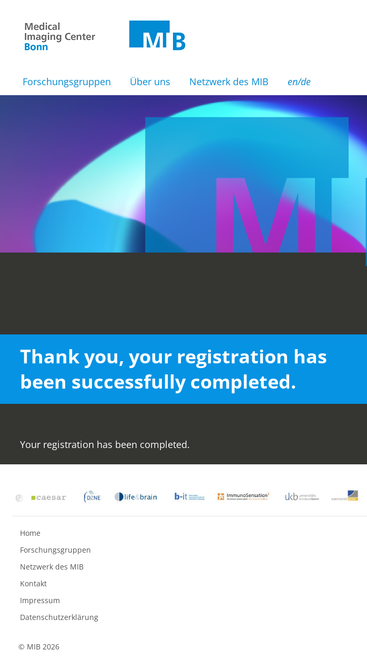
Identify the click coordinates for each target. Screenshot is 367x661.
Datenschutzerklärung (59, 617)
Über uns (150, 81)
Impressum (40, 600)
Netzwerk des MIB (229, 81)
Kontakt (33, 583)
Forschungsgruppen (67, 81)
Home (30, 533)
